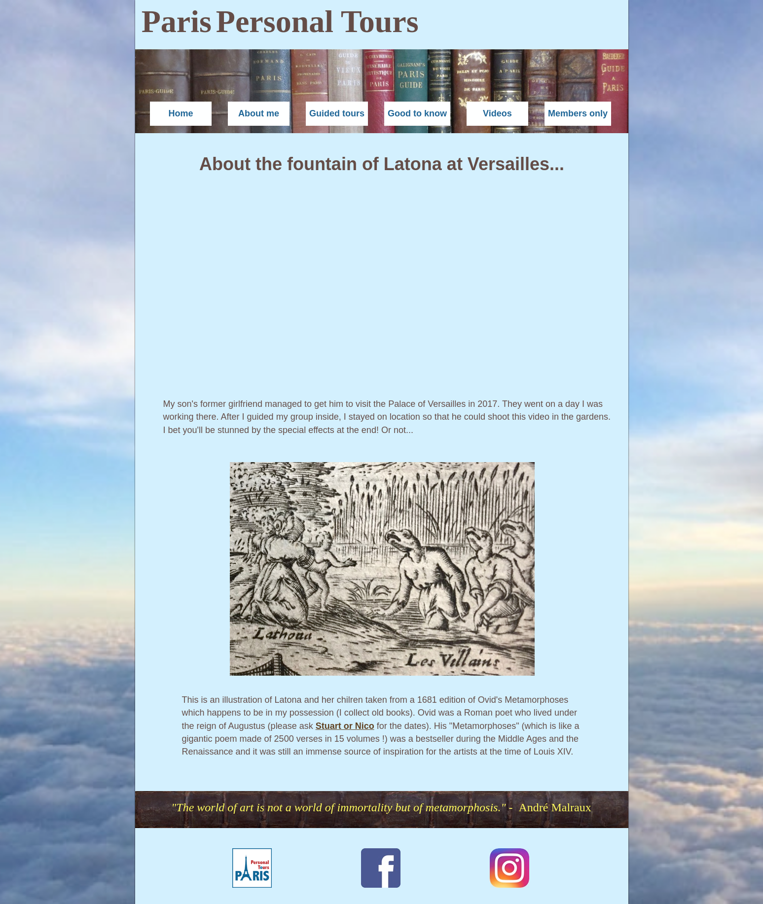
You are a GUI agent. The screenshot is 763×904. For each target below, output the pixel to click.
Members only (578, 113)
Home (180, 113)
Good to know (417, 113)
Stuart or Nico (345, 726)
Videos (497, 113)
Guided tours (336, 113)
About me (258, 113)
